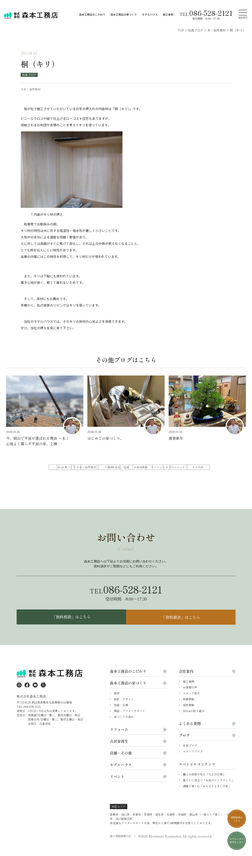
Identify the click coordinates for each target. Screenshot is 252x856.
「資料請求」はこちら (182, 627)
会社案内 (186, 681)
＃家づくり (94, 467)
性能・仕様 (121, 715)
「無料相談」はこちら (70, 627)
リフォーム (119, 739)
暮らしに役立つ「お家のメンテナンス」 (208, 790)
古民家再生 (119, 751)
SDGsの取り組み (194, 721)
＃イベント (94, 475)
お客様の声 (190, 697)
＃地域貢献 (63, 475)
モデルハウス (150, 14)
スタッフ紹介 (191, 703)
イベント (117, 786)
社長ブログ (29, 75)
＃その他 (156, 475)
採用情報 (188, 715)
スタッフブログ (193, 761)
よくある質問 (190, 733)
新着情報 (188, 709)
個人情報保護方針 (121, 846)
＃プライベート (125, 475)
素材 (117, 703)
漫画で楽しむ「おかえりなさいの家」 (207, 796)
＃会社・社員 (187, 467)
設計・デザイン (124, 709)
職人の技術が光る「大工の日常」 (204, 784)
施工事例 (168, 14)
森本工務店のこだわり (92, 14)
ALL (63, 467)
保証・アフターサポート (129, 721)
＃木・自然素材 (125, 467)
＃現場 (156, 467)
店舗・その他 (121, 763)
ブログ (184, 745)
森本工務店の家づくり (123, 14)
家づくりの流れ (124, 727)
